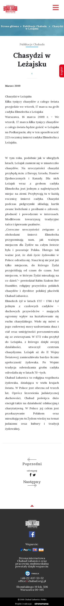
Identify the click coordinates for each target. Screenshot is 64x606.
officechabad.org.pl (32, 581)
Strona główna (10, 26)
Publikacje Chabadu (35, 26)
